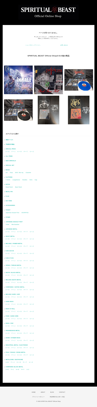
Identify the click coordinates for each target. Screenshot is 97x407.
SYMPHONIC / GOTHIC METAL (15, 287)
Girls (31, 180)
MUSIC (8, 170)
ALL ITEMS (9, 156)
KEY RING (9, 200)
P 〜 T (26, 151)
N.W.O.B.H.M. (10, 250)
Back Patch (18, 187)
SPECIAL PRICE (11, 149)
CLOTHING (9, 177)
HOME (34, 392)
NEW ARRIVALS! (11, 160)
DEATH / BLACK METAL (13, 272)
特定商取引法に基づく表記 (57, 396)
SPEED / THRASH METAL (13, 265)
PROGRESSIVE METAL (13, 330)
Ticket (7, 224)
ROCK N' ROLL (10, 308)
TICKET (8, 210)
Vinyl (11, 172)
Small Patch (9, 187)
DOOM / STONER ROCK (13, 337)
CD (7, 172)
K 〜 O (20, 151)
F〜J (12, 369)
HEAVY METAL (10, 236)
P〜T (22, 369)
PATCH (8, 184)
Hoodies (24, 180)
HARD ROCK (10, 301)
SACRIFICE (25, 212)
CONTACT (62, 392)
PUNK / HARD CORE (12, 316)
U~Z (28, 369)
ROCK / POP (9, 323)
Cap (36, 180)
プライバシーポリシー (38, 396)
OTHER (8, 217)
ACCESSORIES (10, 205)
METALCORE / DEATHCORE (14, 359)
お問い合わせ (64, 45)
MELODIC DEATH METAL (13, 279)
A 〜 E (7, 151)
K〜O (17, 369)
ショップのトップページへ (33, 45)
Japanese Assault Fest (12, 212)
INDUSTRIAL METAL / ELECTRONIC (17, 345)
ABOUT (43, 392)
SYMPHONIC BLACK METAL (14, 367)
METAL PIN (9, 191)
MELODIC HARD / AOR (13, 294)
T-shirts (8, 180)
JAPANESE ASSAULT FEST (14, 221)
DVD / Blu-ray (19, 172)
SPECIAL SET (10, 165)
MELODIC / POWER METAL (14, 243)
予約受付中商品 (10, 144)
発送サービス (9, 139)
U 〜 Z (32, 151)
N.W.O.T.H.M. (10, 258)
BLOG (52, 392)
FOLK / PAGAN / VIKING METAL (16, 352)
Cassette (28, 172)
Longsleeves (16, 180)
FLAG (7, 196)
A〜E (7, 362)
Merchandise (15, 224)
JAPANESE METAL (11, 229)
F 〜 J (13, 151)
